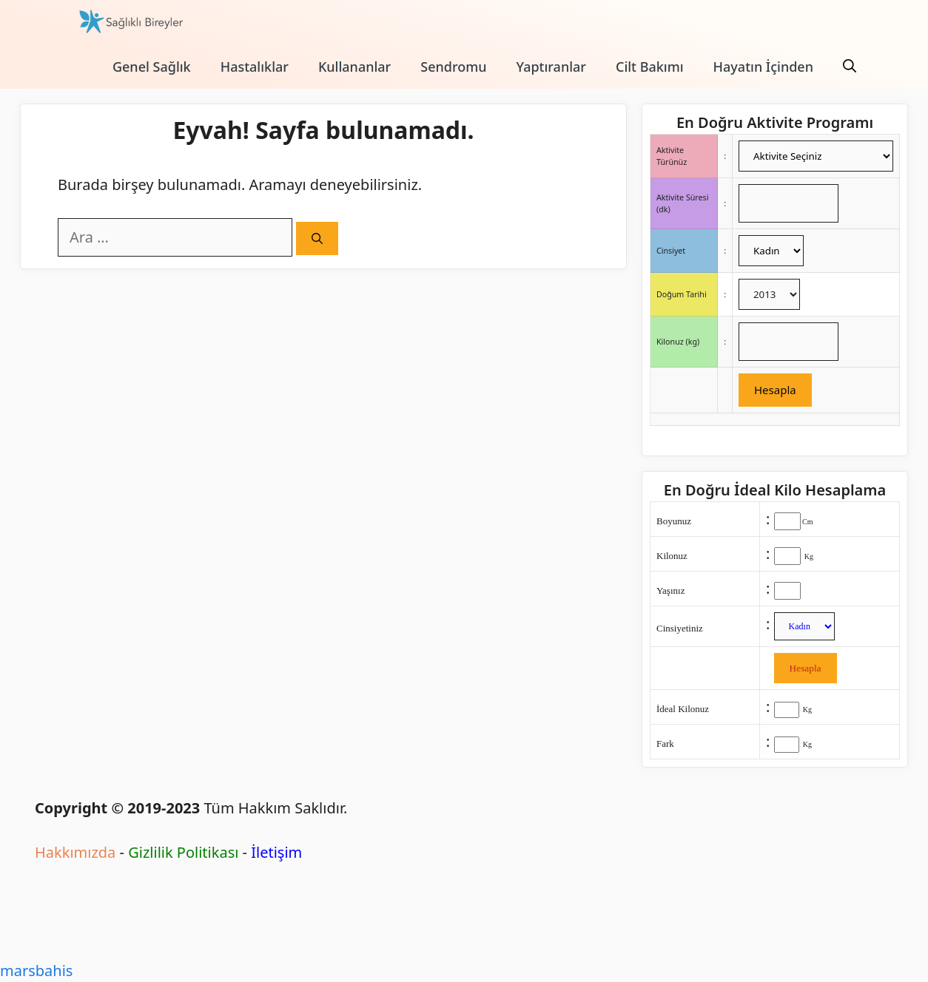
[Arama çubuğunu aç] (849, 66)
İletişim (276, 852)
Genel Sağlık (151, 66)
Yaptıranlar (551, 66)
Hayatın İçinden (763, 66)
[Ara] (317, 238)
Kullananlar (354, 66)
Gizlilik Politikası (183, 852)
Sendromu (453, 66)
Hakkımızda (75, 852)
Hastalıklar (255, 66)
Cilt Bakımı (650, 66)
